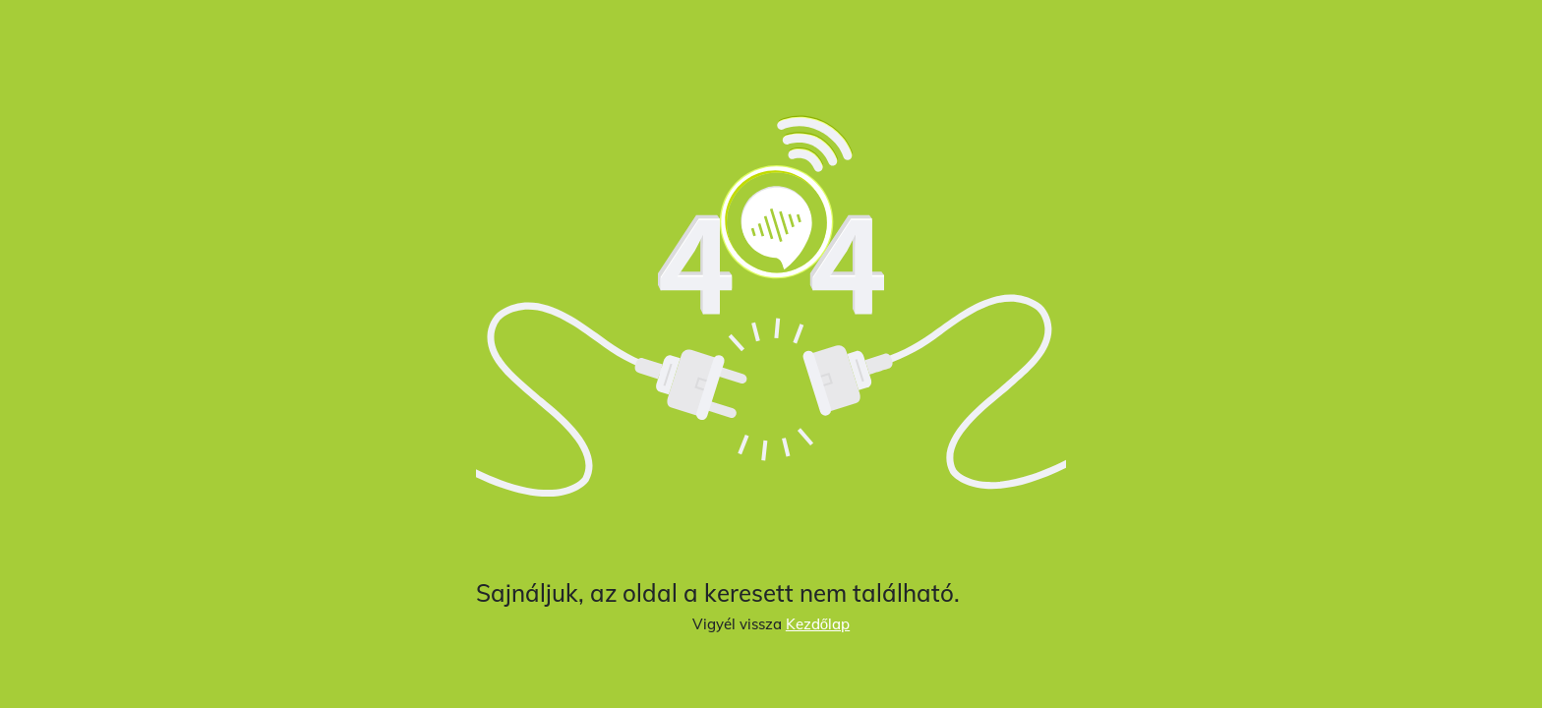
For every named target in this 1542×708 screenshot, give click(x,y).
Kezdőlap (818, 624)
